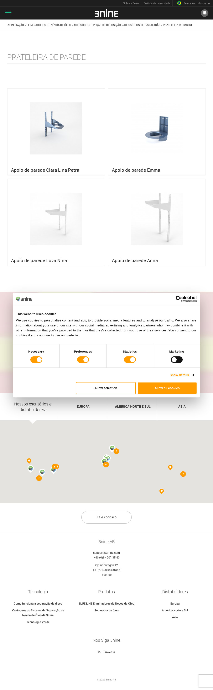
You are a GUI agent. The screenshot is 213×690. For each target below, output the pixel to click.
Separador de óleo (106, 610)
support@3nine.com (106, 553)
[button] (42, 472)
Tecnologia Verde (38, 622)
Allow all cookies (167, 388)
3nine (106, 12)
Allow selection (105, 388)
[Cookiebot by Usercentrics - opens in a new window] (179, 299)
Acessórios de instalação (141, 25)
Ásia (175, 617)
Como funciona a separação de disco (38, 604)
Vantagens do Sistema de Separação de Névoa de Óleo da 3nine (38, 613)
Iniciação (17, 25)
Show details (179, 375)
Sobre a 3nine (131, 3)
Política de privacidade (157, 3)
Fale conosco (106, 517)
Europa (175, 604)
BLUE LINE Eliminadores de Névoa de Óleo (106, 604)
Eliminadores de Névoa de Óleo (48, 25)
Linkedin (106, 652)
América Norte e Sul (175, 610)
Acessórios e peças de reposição (97, 25)
